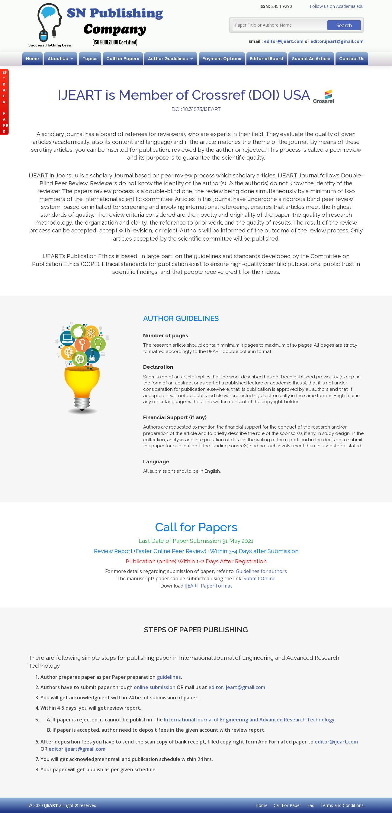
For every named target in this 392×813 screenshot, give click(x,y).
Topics (90, 59)
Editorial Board (266, 59)
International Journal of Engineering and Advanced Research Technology (249, 719)
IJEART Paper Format (208, 585)
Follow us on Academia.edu (337, 6)
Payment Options (221, 59)
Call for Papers (122, 59)
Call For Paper (287, 805)
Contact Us (352, 59)
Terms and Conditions (342, 805)
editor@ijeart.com (284, 41)
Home (32, 59)
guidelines (169, 677)
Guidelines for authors (261, 571)
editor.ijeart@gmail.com (337, 41)
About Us (58, 59)
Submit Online (259, 578)
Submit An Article (311, 59)
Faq (310, 805)
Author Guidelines (168, 59)
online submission (154, 687)
